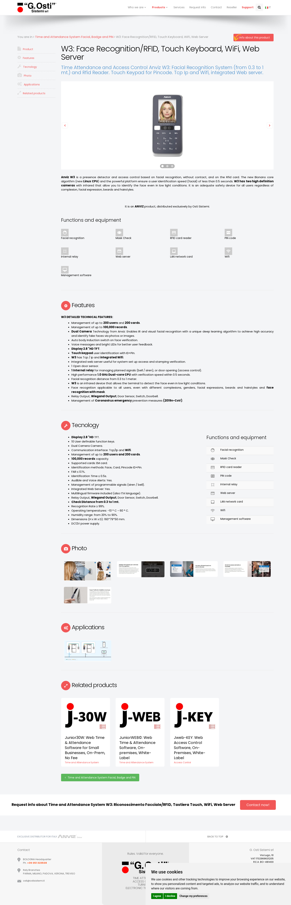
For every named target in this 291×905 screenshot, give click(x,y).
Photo (24, 75)
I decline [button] (170, 895)
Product (25, 49)
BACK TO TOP (217, 836)
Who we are (137, 7)
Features (25, 57)
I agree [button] (157, 895)
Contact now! (257, 805)
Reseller (232, 7)
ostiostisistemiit (34, 880)
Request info (197, 7)
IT (268, 7)
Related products (31, 93)
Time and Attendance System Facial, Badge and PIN (100, 777)
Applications (28, 84)
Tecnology (27, 66)
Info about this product (254, 37)
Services (179, 7)
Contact (216, 7)
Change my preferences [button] (193, 895)
